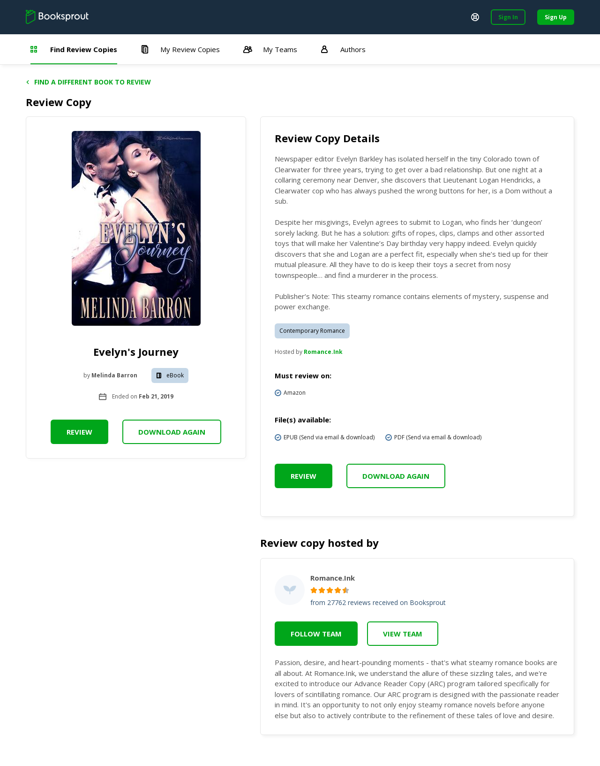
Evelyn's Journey (136, 352)
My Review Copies (180, 49)
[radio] (313, 590)
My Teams (270, 49)
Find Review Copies (73, 49)
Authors (343, 49)
